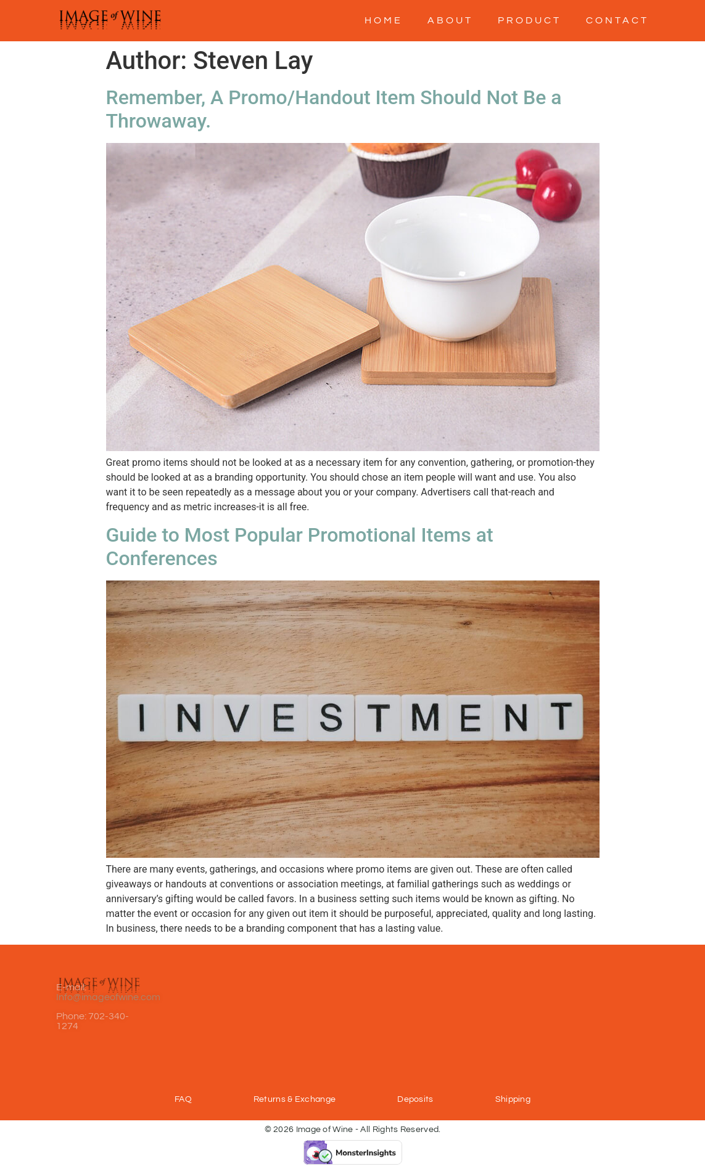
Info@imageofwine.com (108, 980)
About (450, 20)
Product (529, 20)
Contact (617, 20)
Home (384, 20)
